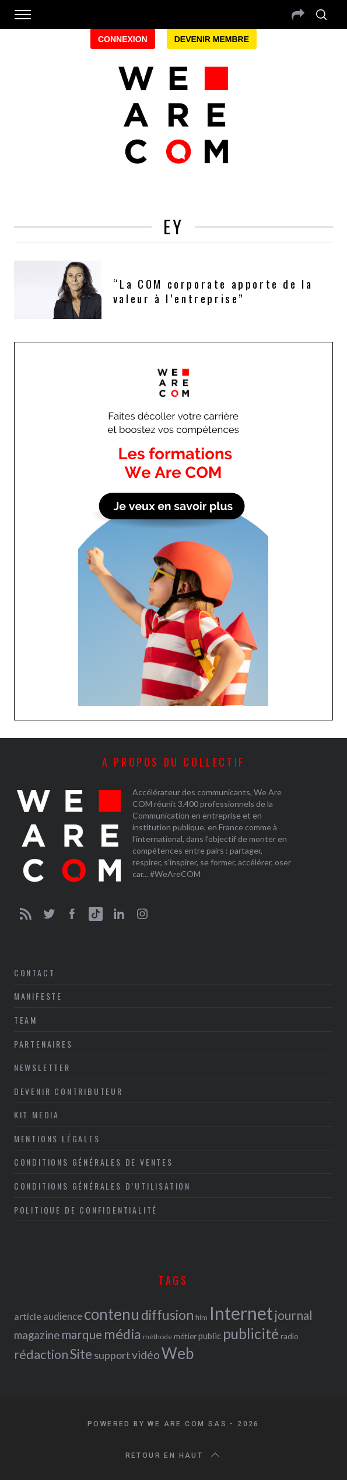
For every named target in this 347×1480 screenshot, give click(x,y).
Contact (34, 972)
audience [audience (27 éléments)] (62, 1316)
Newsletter (42, 1067)
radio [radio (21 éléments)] (290, 1336)
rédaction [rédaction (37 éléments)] (41, 1354)
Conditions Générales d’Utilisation (102, 1186)
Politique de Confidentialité (85, 1210)
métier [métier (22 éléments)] (185, 1336)
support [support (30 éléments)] (112, 1355)
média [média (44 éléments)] (122, 1334)
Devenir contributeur (68, 1091)
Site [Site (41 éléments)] (81, 1354)
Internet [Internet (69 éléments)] (241, 1312)
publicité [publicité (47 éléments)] (251, 1333)
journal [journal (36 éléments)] (294, 1315)
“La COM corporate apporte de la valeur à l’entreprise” (213, 291)
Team (25, 1020)
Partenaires (43, 1044)
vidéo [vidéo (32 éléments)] (146, 1354)
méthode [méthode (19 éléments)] (157, 1336)
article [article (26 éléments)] (27, 1316)
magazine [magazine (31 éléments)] (36, 1335)
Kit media (36, 1114)
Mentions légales (57, 1138)
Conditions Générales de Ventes (93, 1162)
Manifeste (38, 996)
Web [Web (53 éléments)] (178, 1353)
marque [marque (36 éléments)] (81, 1334)
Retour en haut (173, 1455)
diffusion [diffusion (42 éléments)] (167, 1314)
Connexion (123, 39)
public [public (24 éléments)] (209, 1335)
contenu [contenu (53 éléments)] (111, 1314)
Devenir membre (211, 39)
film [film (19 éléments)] (201, 1317)
